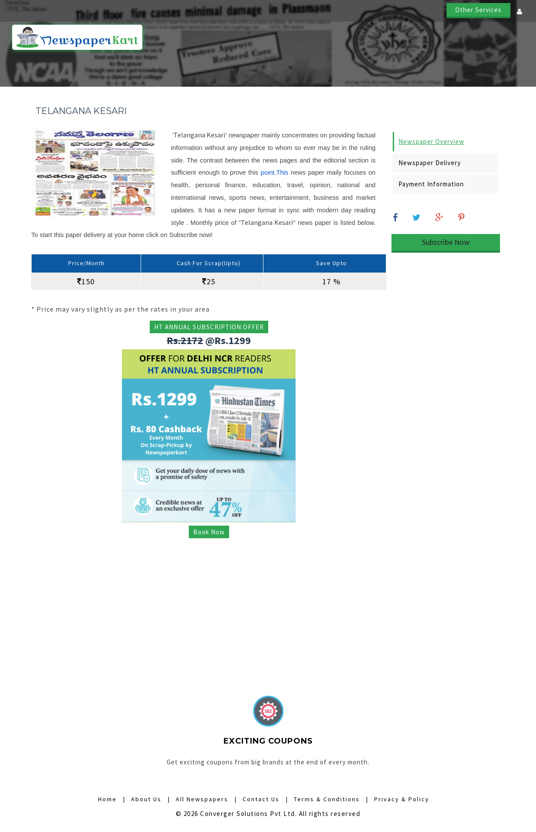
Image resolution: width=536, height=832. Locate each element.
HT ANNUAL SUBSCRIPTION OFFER (209, 327)
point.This (275, 172)
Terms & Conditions (327, 799)
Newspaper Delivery (429, 163)
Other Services (478, 10)
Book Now (209, 532)
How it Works (264, 38)
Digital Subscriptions (397, 38)
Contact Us (506, 38)
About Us (460, 38)
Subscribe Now (446, 242)
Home (222, 38)
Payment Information (431, 184)
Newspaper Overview (431, 141)
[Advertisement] (208, 604)
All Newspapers (324, 38)
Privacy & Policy (401, 799)
